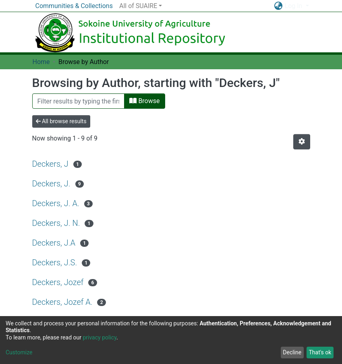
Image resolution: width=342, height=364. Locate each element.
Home (41, 62)
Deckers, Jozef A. (62, 302)
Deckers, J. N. (56, 223)
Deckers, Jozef (58, 282)
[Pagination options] (301, 141)
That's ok (320, 352)
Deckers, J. (51, 183)
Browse (144, 101)
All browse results (61, 121)
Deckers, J (50, 164)
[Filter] (78, 101)
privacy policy (99, 337)
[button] (279, 6)
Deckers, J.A (54, 243)
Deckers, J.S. (54, 262)
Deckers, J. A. (55, 203)
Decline (292, 352)
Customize (19, 352)
